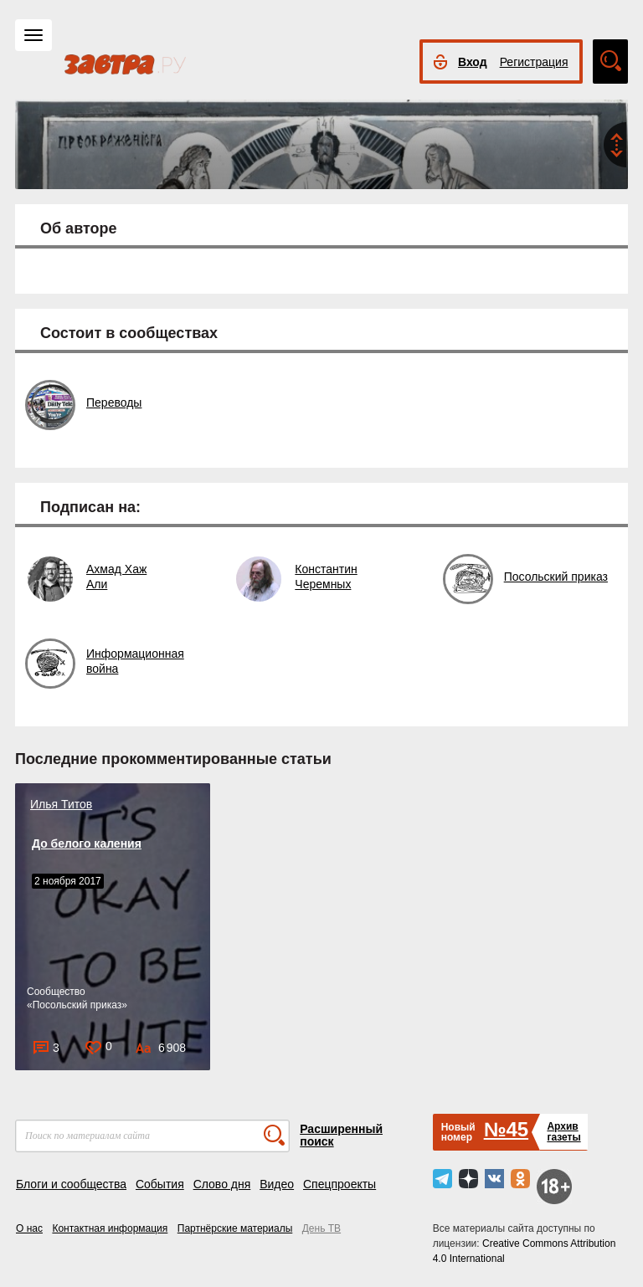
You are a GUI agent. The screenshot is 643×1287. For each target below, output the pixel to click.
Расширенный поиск (341, 1135)
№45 (506, 1129)
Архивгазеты (563, 1131)
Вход (472, 62)
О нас (29, 1228)
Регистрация (534, 62)
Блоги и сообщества (71, 1184)
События (160, 1184)
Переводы (113, 402)
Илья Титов (61, 804)
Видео (277, 1184)
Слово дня (222, 1184)
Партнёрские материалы (235, 1228)
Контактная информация (109, 1228)
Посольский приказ (556, 576)
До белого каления (86, 843)
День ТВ (321, 1228)
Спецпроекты (339, 1184)
